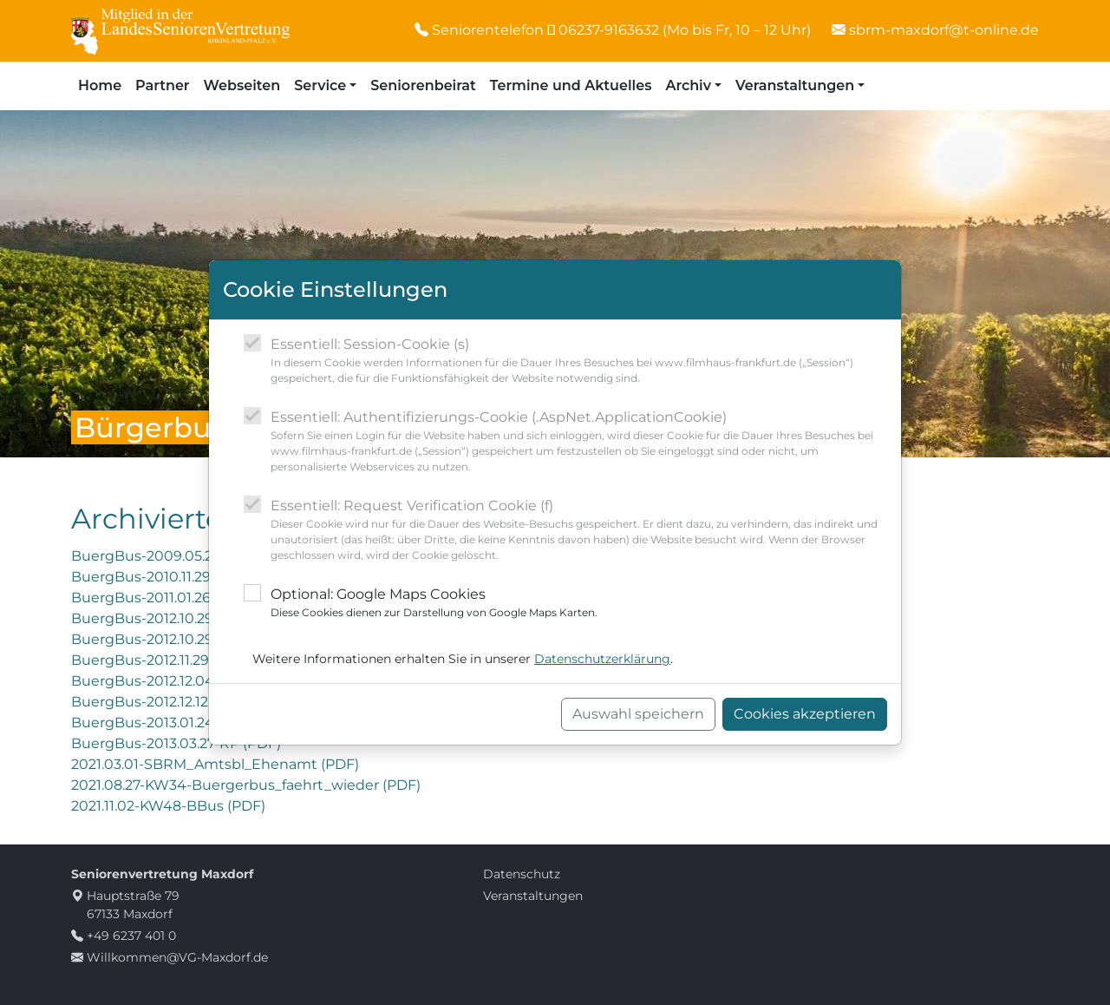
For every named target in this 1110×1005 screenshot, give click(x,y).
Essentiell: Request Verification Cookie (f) (579, 530)
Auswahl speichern (638, 714)
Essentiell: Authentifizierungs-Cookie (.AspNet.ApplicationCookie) (579, 442)
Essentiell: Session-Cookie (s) (579, 361)
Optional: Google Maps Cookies (434, 603)
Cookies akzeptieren (805, 714)
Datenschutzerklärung (602, 659)
